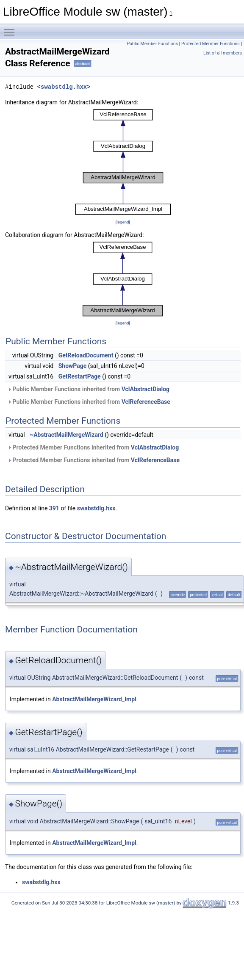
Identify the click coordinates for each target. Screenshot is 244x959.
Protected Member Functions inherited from (93, 447)
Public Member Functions (152, 43)
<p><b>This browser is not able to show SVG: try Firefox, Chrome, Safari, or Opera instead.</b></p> (123, 162)
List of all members (222, 53)
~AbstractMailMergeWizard (66, 434)
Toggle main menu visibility (11, 28)
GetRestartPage (79, 376)
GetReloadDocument (86, 355)
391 (54, 508)
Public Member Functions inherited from (88, 389)
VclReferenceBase (146, 401)
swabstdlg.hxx (64, 87)
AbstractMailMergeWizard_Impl (94, 699)
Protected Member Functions (210, 43)
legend (122, 222)
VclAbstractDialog (145, 389)
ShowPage (72, 365)
